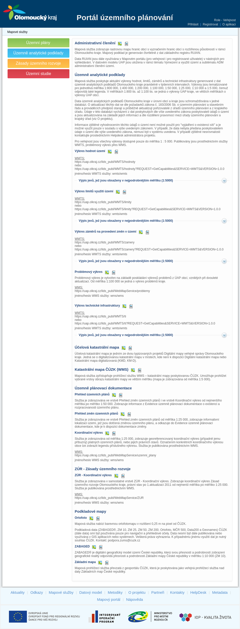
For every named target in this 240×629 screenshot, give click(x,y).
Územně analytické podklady (38, 53)
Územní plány (38, 43)
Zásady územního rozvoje (38, 63)
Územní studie (38, 73)
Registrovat (210, 24)
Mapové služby (17, 32)
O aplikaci (229, 24)
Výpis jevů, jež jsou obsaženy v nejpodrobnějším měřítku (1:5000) (126, 180)
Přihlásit (193, 24)
